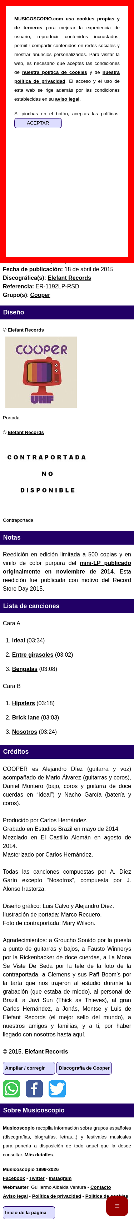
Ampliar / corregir (25, 1068)
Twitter (57, 1088)
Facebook (34, 1088)
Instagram (60, 1178)
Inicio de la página (25, 1212)
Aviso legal (15, 1196)
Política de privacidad (56, 1196)
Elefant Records (26, 330)
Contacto (100, 1187)
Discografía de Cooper (84, 1068)
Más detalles (39, 1154)
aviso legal (67, 99)
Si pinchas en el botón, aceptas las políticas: (67, 113)
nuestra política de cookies (54, 72)
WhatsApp (11, 1088)
